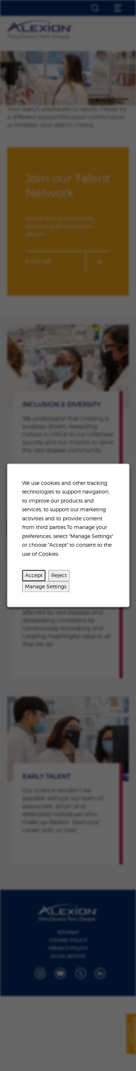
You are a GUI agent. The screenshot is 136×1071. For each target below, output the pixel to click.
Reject (59, 575)
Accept (33, 575)
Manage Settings (45, 586)
